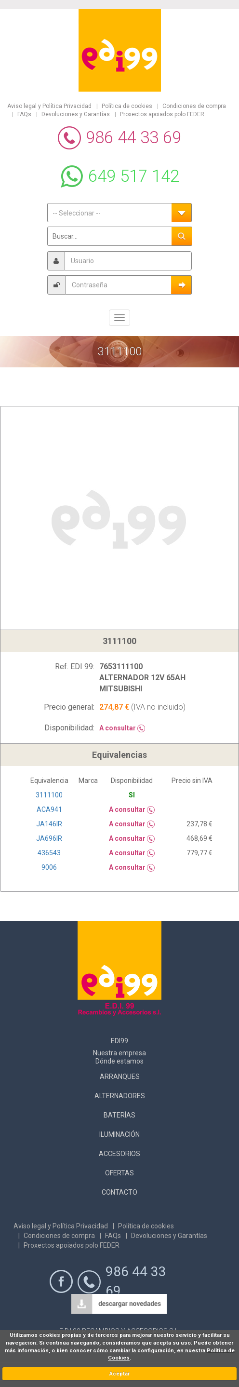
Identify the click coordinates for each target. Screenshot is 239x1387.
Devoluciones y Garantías (75, 114)
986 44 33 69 (133, 138)
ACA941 (49, 809)
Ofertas (119, 1173)
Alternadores (119, 1096)
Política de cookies (127, 106)
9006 (49, 867)
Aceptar (119, 1374)
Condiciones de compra (194, 106)
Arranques (120, 1076)
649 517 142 (133, 176)
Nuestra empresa (119, 1053)
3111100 (49, 795)
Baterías (119, 1115)
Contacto (119, 1192)
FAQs (24, 114)
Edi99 (119, 1041)
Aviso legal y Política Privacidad (49, 106)
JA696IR (49, 838)
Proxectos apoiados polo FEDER (162, 114)
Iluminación (119, 1134)
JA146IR (49, 824)
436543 (49, 853)
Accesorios (119, 1154)
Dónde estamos (119, 1061)
